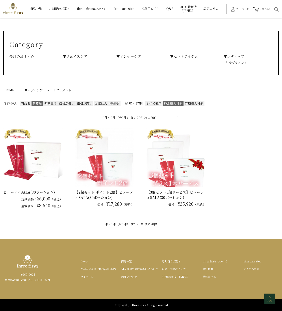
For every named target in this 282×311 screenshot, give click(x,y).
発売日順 (50, 103)
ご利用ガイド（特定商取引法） (98, 269)
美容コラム (211, 8)
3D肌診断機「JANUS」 (188, 9)
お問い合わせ (129, 277)
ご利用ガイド (150, 8)
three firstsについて (91, 8)
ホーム (84, 261)
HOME (9, 90)
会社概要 (208, 269)
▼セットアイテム (184, 56)
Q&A (170, 8)
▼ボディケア (234, 56)
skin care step (124, 8)
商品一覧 (36, 8)
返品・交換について (174, 269)
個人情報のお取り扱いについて (139, 269)
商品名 (25, 103)
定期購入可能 (194, 103)
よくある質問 (251, 269)
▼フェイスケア (75, 56)
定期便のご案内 (59, 8)
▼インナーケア (128, 56)
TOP (270, 298)
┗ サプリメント (236, 62)
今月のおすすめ (21, 56)
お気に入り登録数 (107, 103)
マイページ (87, 277)
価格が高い (84, 103)
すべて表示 (153, 103)
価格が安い (66, 103)
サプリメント (62, 90)
